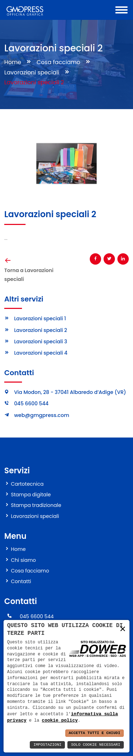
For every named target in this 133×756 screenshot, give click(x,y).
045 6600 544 (31, 403)
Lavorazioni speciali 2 (40, 330)
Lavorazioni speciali (31, 72)
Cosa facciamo (58, 62)
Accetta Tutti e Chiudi (94, 733)
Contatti (21, 581)
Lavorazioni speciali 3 (40, 341)
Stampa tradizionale (36, 505)
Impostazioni (47, 744)
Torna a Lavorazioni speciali (29, 275)
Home (12, 62)
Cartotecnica (27, 483)
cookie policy (60, 720)
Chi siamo (23, 560)
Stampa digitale (31, 494)
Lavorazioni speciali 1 (40, 318)
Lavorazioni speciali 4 (41, 352)
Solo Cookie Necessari (95, 744)
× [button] (123, 628)
